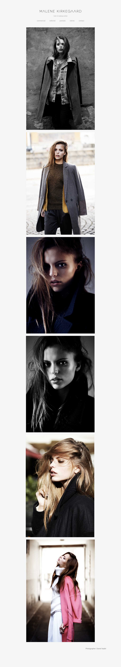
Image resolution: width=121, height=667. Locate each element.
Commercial (41, 21)
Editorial (52, 21)
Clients (72, 21)
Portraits (63, 21)
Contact (81, 21)
